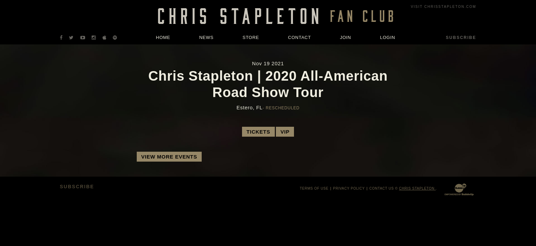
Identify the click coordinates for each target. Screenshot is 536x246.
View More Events (169, 157)
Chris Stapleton (417, 188)
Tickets (258, 132)
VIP (284, 132)
